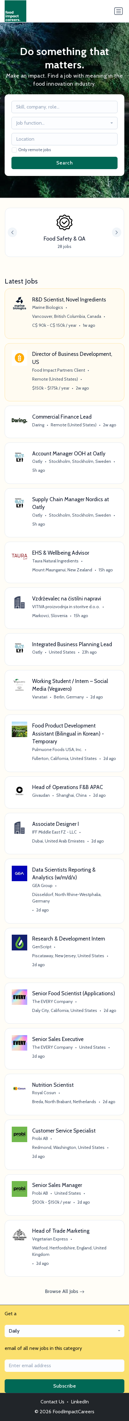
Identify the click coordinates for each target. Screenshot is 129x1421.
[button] (116, 232)
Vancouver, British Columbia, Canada (66, 316)
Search (64, 163)
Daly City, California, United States (64, 1010)
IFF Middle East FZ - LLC (54, 832)
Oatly (37, 461)
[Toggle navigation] (118, 11)
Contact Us (52, 1402)
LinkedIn (80, 1402)
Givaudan (41, 795)
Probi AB (40, 1138)
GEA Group (42, 885)
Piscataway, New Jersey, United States (68, 955)
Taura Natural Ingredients (55, 561)
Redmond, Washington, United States (68, 1147)
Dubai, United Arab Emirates (58, 841)
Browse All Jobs (64, 1291)
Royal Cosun (44, 1092)
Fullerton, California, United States (64, 758)
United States (62, 652)
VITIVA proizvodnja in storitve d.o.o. (66, 606)
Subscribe (64, 1386)
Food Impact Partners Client (58, 370)
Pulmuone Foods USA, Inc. (57, 749)
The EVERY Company (52, 1001)
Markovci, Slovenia (49, 615)
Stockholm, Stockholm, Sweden (80, 461)
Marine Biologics (47, 307)
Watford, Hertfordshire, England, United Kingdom (69, 1251)
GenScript (41, 946)
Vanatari (39, 697)
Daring (38, 425)
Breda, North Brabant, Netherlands (64, 1101)
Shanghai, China (71, 795)
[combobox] (64, 123)
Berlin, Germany (69, 697)
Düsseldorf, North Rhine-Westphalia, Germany (66, 898)
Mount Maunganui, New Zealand (62, 570)
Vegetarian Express (50, 1239)
